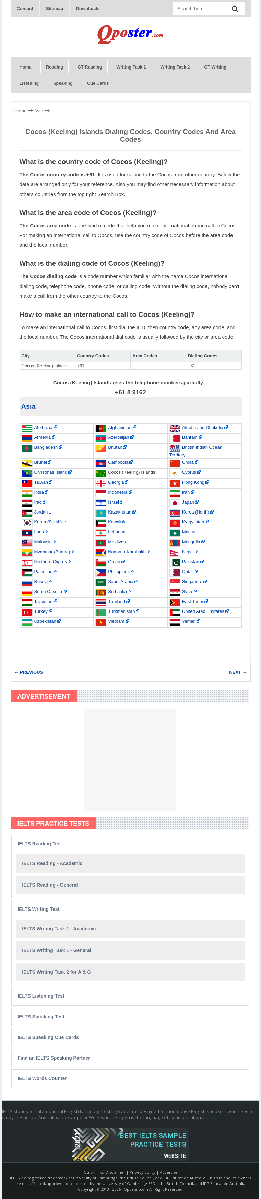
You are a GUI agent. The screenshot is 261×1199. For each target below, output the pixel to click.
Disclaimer (115, 1172)
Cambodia (118, 462)
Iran (186, 492)
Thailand (116, 601)
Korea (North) (195, 512)
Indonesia (117, 492)
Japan (188, 502)
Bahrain (190, 437)
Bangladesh (46, 447)
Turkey (41, 611)
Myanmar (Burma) (52, 551)
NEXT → (238, 672)
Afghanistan (120, 427)
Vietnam (116, 621)
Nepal (188, 551)
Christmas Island (51, 472)
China (188, 462)
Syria (187, 591)
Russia (41, 581)
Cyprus (189, 472)
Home (26, 67)
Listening (29, 83)
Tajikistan (43, 601)
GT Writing (215, 67)
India (39, 492)
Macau (188, 531)
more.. (209, 1117)
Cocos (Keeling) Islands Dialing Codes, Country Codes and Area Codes (130, 135)
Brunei (40, 462)
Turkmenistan (121, 611)
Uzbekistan (45, 621)
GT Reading (90, 67)
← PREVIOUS (28, 672)
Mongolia (191, 541)
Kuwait (114, 521)
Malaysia (43, 541)
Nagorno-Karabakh (127, 551)
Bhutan (115, 447)
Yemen (189, 621)
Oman (114, 561)
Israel (113, 502)
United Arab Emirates (203, 611)
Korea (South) (48, 521)
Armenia (42, 437)
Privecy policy (142, 1172)
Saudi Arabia (120, 581)
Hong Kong (193, 482)
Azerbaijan (118, 437)
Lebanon (117, 531)
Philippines (119, 571)
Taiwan (41, 482)
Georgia (116, 482)
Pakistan (190, 561)
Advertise (168, 1172)
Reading (54, 67)
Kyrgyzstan (193, 521)
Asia (28, 406)
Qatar (187, 571)
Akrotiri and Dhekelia (202, 427)
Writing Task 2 (175, 67)
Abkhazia (43, 427)
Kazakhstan (119, 512)
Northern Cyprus (50, 561)
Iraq (38, 502)
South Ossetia (48, 591)
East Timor (192, 601)
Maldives (117, 541)
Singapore (192, 581)
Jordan (41, 512)
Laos (39, 531)
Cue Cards (98, 83)
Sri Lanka (117, 591)
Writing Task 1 (131, 67)
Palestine (43, 571)
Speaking (63, 83)
